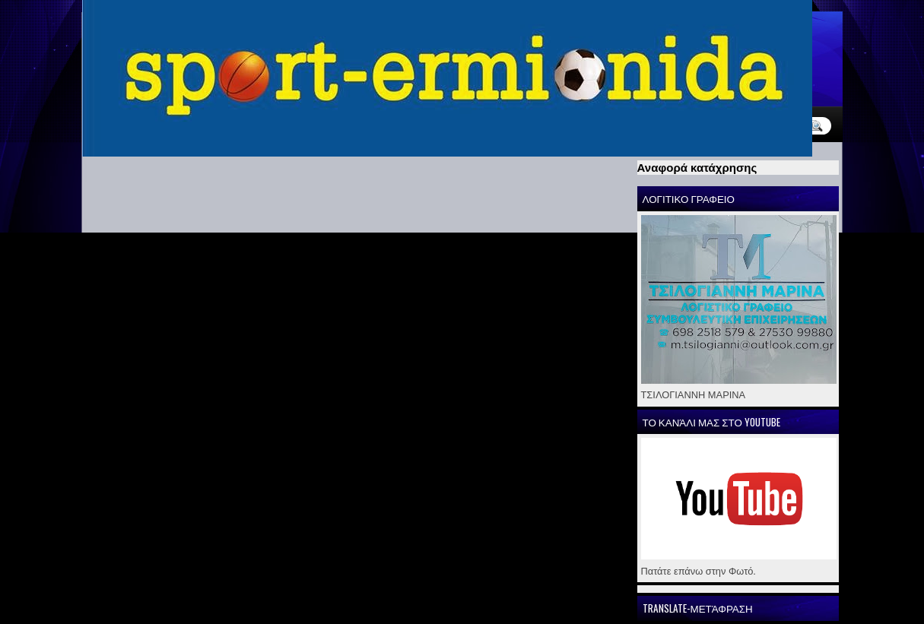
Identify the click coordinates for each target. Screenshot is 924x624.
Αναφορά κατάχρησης (697, 167)
